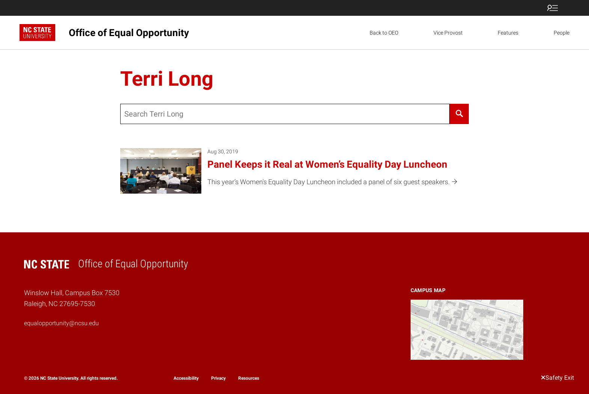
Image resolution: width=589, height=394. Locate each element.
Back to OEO (384, 33)
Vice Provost (448, 33)
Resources (248, 378)
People (561, 33)
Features (508, 33)
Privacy (218, 378)
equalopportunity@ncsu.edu (61, 323)
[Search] (459, 114)
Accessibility (186, 378)
